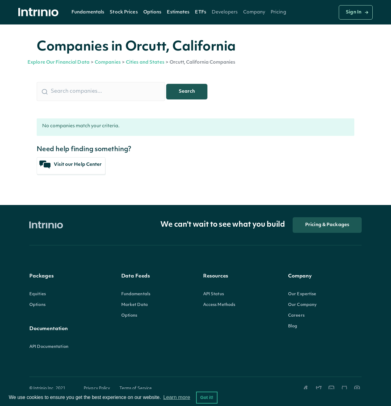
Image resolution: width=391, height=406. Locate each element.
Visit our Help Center (70, 165)
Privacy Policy (97, 388)
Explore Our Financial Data (58, 62)
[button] (87, 12)
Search (187, 91)
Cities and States (145, 62)
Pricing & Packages (327, 225)
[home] (40, 12)
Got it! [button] (206, 397)
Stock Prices (123, 12)
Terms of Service (135, 388)
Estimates (178, 12)
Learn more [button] (176, 397)
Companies (108, 62)
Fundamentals (87, 12)
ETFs (200, 12)
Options (152, 12)
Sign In (353, 12)
